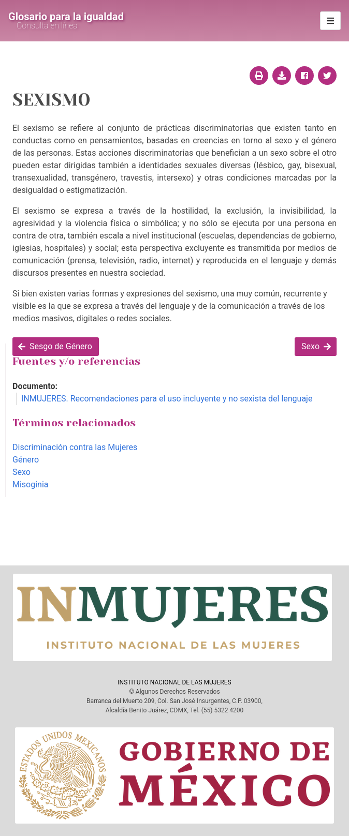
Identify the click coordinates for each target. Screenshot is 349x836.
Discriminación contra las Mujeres (74, 447)
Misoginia (30, 484)
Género (25, 460)
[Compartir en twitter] (327, 75)
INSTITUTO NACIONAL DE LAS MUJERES (174, 682)
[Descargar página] (281, 75)
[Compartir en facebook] (304, 75)
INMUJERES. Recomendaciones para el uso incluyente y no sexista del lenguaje (166, 399)
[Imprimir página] (259, 75)
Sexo (21, 472)
